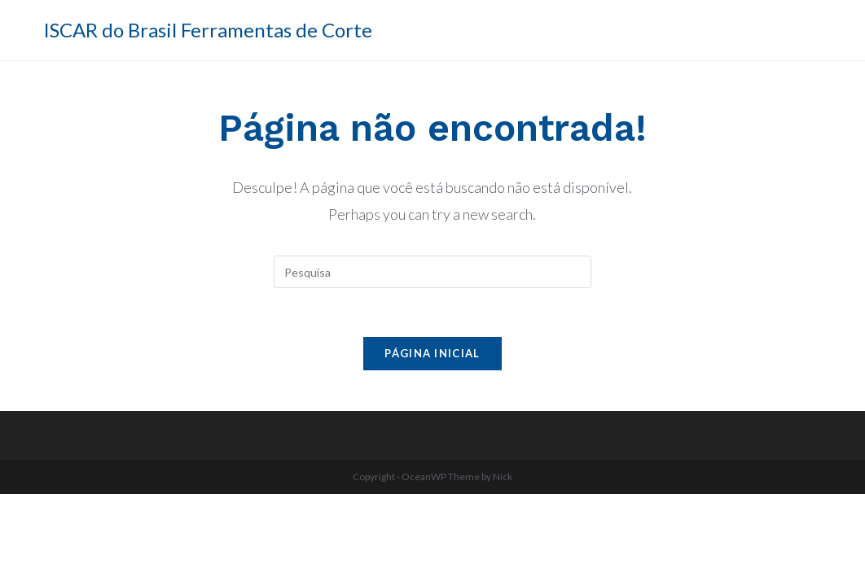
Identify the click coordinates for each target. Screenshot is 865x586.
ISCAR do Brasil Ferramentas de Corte (207, 30)
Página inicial (432, 353)
